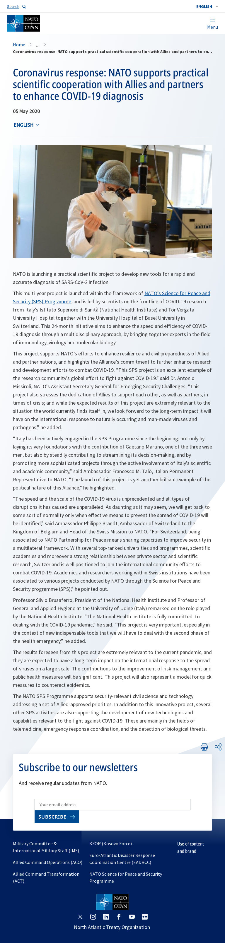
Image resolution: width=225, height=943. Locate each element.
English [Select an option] (23, 124)
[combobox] (207, 6)
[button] (207, 6)
